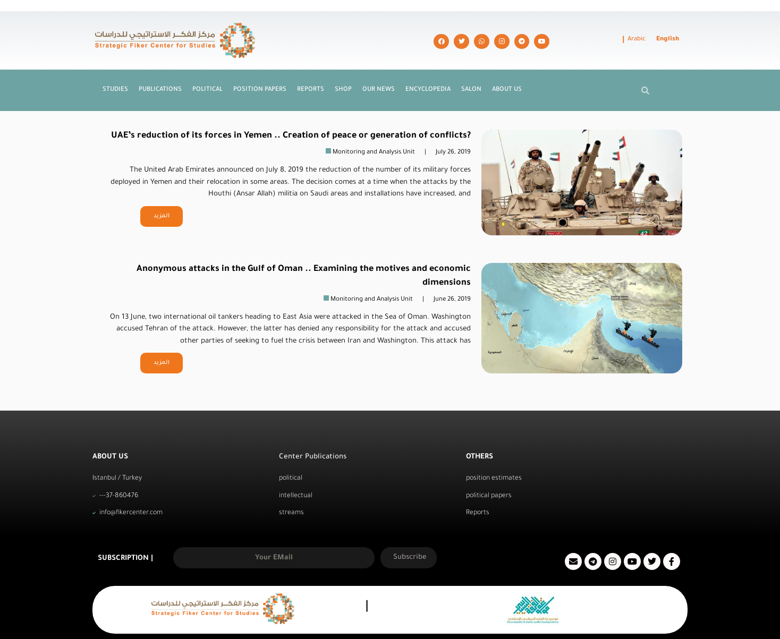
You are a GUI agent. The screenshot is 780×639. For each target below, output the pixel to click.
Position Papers (259, 68)
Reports (310, 68)
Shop (343, 68)
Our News (378, 68)
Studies (115, 68)
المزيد (161, 195)
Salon (471, 68)
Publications (160, 68)
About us (507, 68)
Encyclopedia (428, 68)
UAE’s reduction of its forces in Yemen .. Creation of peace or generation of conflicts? (291, 115)
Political (207, 68)
